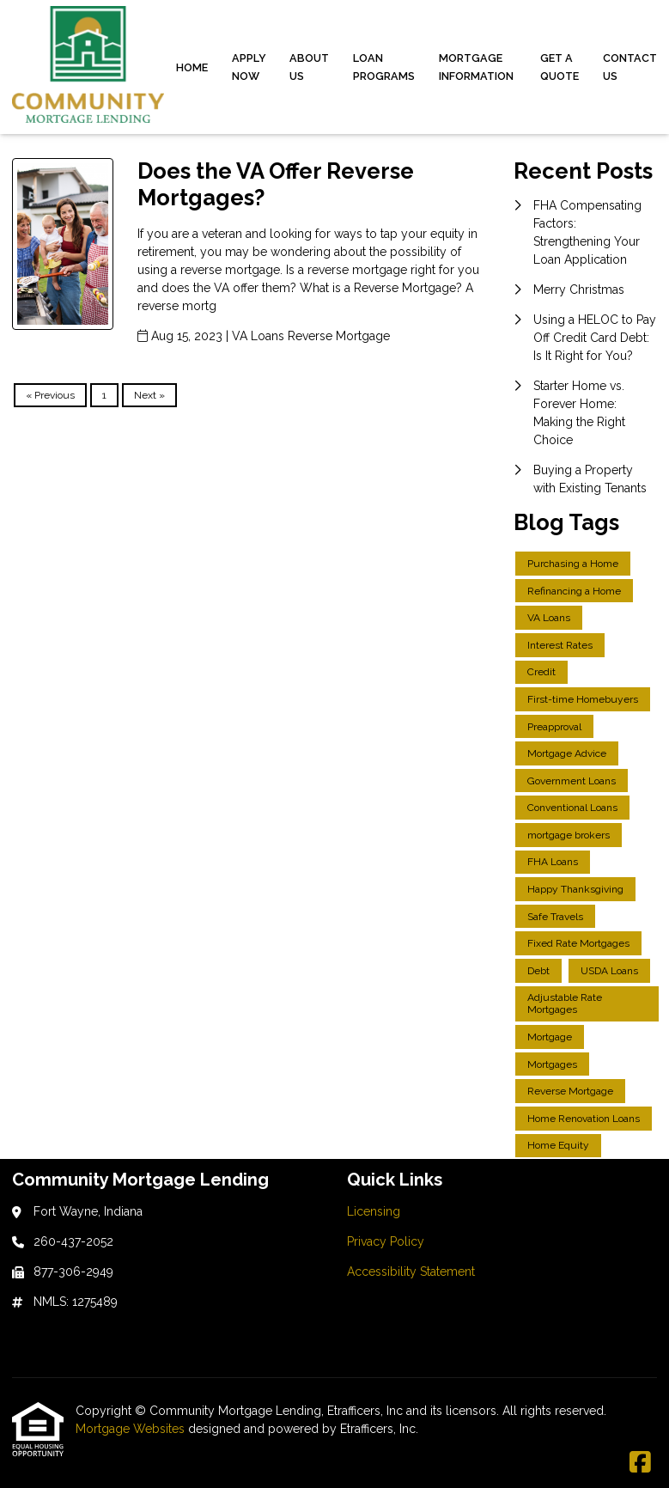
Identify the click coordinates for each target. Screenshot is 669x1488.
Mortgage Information (476, 67)
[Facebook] (640, 1463)
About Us (309, 67)
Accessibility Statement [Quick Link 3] (411, 1271)
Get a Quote (559, 67)
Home (192, 67)
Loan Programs (384, 67)
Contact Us (630, 67)
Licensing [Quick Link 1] (373, 1211)
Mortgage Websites (132, 1429)
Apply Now (249, 67)
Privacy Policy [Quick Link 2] (385, 1241)
